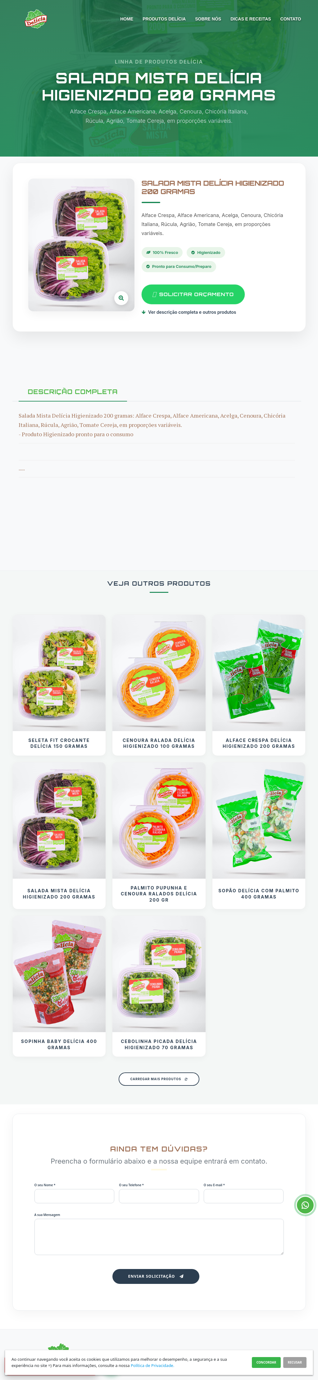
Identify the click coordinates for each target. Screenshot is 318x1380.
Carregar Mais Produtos (159, 1079)
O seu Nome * (45, 1185)
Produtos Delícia (164, 18)
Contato (290, 18)
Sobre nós (208, 18)
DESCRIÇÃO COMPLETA (73, 392)
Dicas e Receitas (250, 18)
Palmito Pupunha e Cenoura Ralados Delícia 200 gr (159, 894)
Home (126, 18)
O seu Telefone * (131, 1185)
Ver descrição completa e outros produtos (189, 312)
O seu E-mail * (214, 1185)
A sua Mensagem (47, 1215)
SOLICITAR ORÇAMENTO (193, 294)
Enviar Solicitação (156, 1276)
